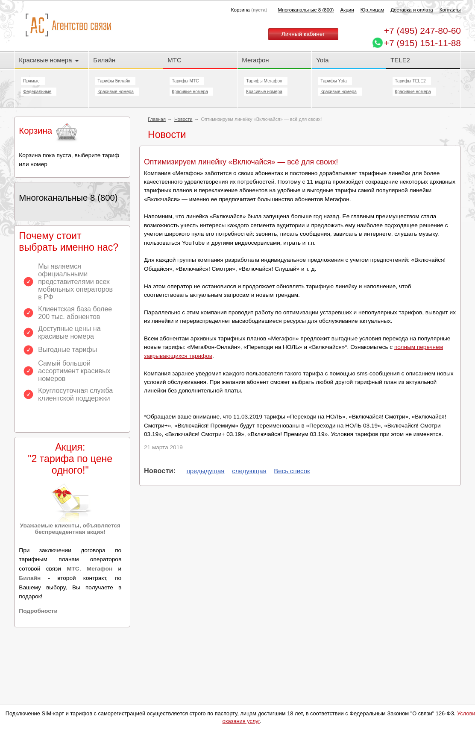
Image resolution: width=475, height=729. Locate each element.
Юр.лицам (372, 9)
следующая (249, 470)
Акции (347, 9)
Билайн (104, 60)
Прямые (31, 81)
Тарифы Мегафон (264, 81)
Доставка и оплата (411, 9)
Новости (183, 119)
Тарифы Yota (333, 81)
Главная (157, 119)
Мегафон (255, 60)
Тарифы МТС (185, 81)
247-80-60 (422, 30)
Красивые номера (49, 60)
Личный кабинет (303, 34)
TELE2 (400, 60)
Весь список (292, 470)
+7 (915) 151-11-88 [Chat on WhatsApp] (422, 43)
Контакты (450, 9)
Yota (322, 60)
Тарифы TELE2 (410, 81)
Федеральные (37, 91)
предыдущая (206, 470)
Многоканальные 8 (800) (306, 9)
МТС (174, 60)
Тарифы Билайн (113, 81)
